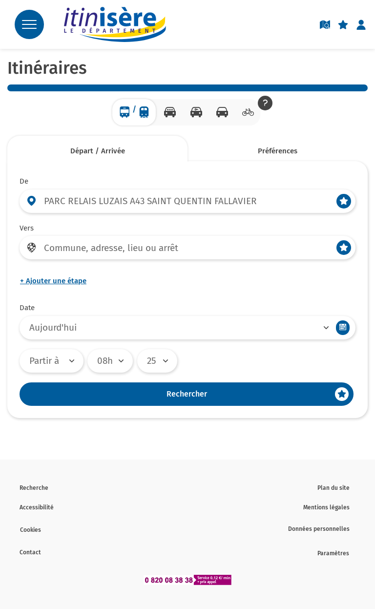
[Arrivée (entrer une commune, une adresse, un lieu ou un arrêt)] (187, 247)
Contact (30, 552)
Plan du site (333, 487)
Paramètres (333, 553)
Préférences (277, 151)
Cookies (30, 529)
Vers (27, 228)
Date (27, 307)
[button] (265, 103)
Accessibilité (37, 507)
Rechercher (187, 394)
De (24, 181)
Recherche (34, 487)
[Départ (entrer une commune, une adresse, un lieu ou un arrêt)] (187, 201)
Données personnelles (319, 528)
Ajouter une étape (53, 280)
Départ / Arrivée (97, 151)
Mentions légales (326, 507)
